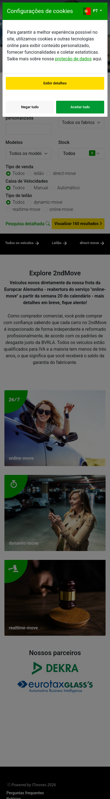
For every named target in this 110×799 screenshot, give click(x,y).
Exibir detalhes (55, 83)
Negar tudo (30, 107)
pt (91, 11)
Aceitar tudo (80, 107)
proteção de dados (73, 58)
